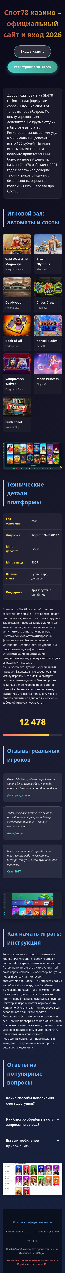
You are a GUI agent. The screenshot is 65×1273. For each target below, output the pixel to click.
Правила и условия (47, 1231)
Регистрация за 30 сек (32, 66)
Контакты (32, 1240)
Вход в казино (32, 51)
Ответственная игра (18, 1231)
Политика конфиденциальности (32, 1222)
